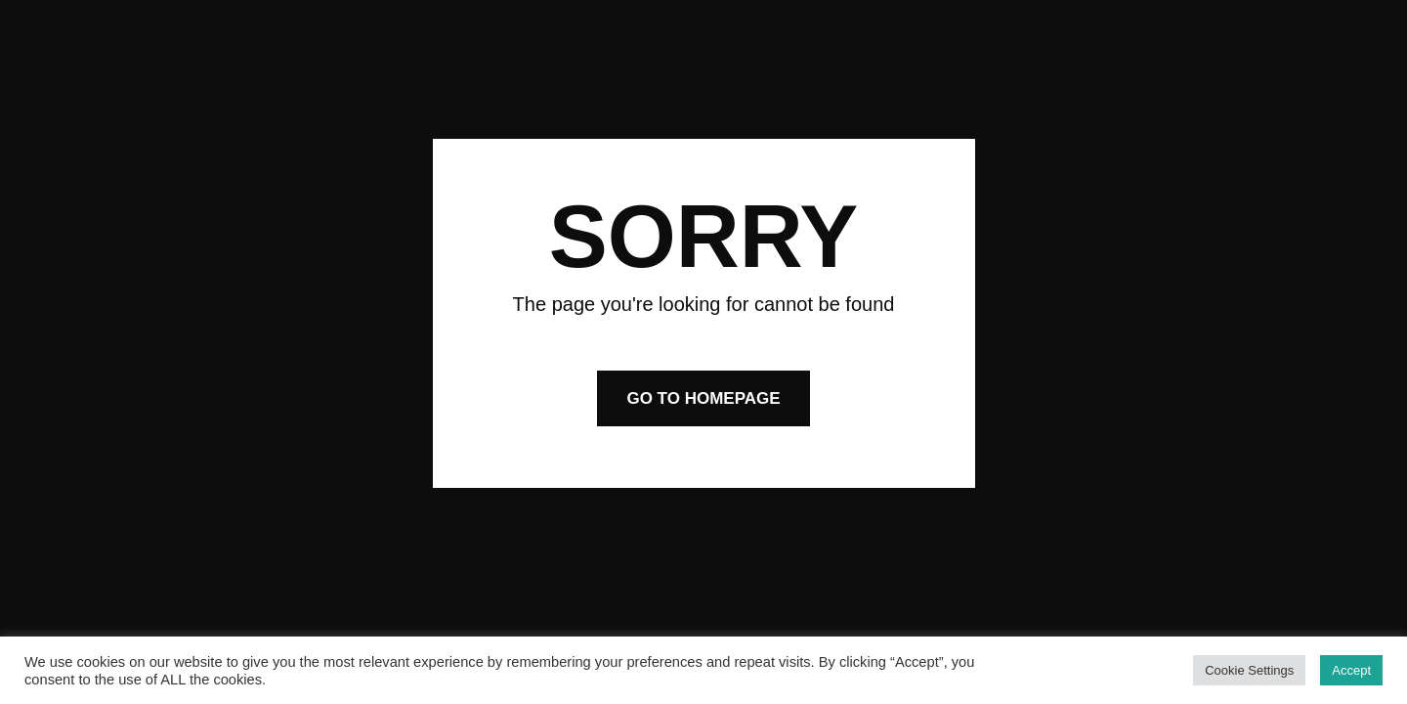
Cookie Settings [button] (1249, 670)
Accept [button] (1351, 670)
